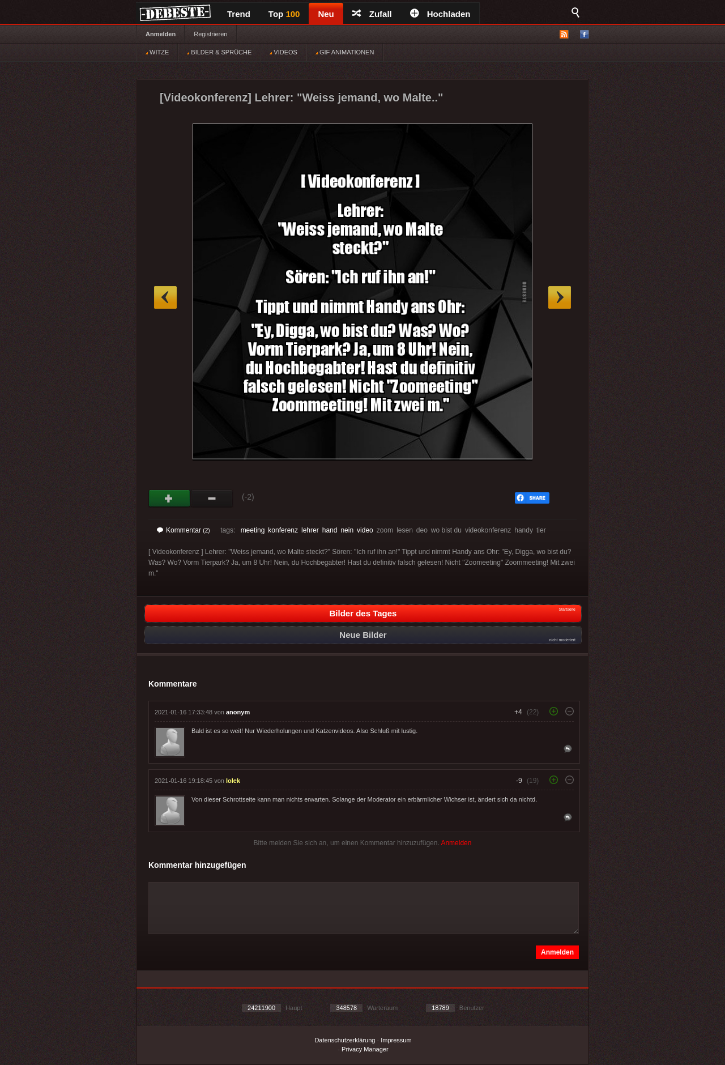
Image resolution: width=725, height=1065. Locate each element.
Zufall (372, 14)
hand (330, 530)
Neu (326, 14)
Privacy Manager (365, 1049)
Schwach (212, 498)
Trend (238, 14)
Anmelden (161, 34)
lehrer (310, 530)
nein (346, 530)
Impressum (396, 1040)
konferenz (283, 530)
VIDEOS (283, 52)
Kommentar (183, 530)
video (365, 530)
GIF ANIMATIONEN (344, 52)
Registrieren (210, 34)
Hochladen (440, 14)
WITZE (157, 52)
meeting (253, 530)
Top (284, 14)
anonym (238, 712)
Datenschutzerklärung (344, 1040)
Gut (169, 498)
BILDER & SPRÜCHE (219, 52)
